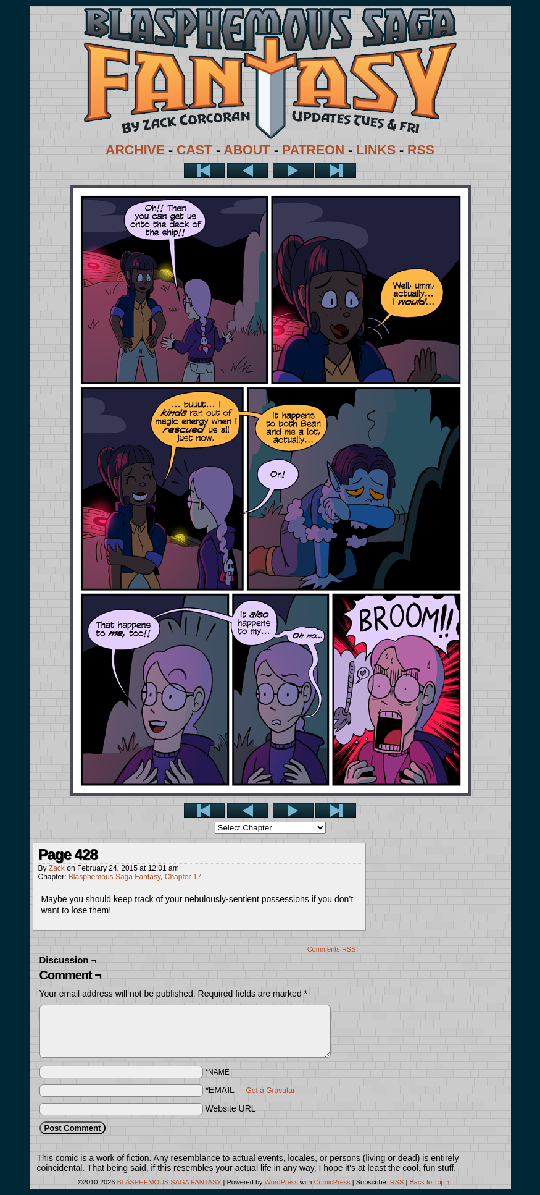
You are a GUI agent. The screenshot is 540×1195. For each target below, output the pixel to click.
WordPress (281, 1182)
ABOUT (246, 150)
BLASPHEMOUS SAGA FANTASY (169, 1182)
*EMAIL (250, 1090)
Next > (293, 170)
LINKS (376, 150)
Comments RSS (331, 949)
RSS (420, 150)
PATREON (313, 150)
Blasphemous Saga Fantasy (114, 876)
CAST (194, 150)
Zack (57, 868)
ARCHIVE (135, 150)
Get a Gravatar (270, 1090)
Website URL (230, 1108)
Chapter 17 (183, 876)
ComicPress (332, 1182)
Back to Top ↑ (429, 1182)
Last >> (335, 170)
